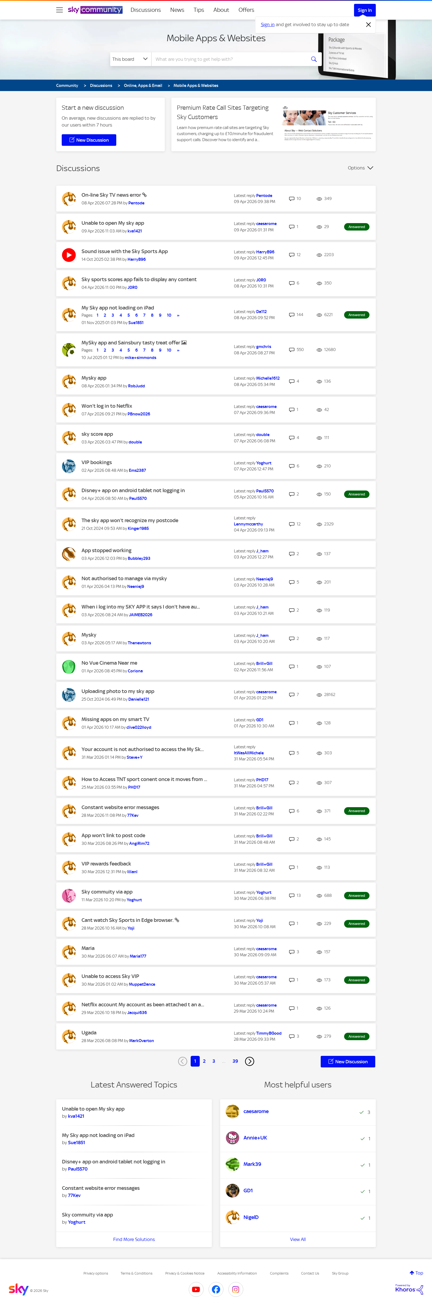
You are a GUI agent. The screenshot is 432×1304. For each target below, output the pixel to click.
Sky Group (340, 1273)
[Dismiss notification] (368, 24)
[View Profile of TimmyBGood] (269, 1033)
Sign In (365, 10)
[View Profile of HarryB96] (137, 259)
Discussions (146, 10)
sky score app (97, 434)
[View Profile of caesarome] (266, 223)
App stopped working (106, 550)
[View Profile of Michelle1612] (268, 378)
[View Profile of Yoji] (131, 928)
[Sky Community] (95, 10)
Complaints (279, 1273)
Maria (88, 948)
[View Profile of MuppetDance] (142, 984)
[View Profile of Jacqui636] (137, 1012)
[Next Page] (249, 1061)
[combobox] (228, 59)
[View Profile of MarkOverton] (141, 1040)
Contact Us (310, 1273)
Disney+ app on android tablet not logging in (133, 490)
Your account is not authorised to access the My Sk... (143, 749)
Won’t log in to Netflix (107, 406)
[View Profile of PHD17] (134, 787)
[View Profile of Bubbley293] (139, 558)
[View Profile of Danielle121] (138, 699)
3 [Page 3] (213, 1061)
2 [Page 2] (204, 1061)
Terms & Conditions (136, 1273)
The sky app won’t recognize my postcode (130, 520)
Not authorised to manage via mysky (124, 578)
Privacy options (95, 1273)
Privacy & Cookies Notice (184, 1273)
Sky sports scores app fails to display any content (139, 279)
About (221, 10)
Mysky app (94, 378)
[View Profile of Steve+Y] (134, 757)
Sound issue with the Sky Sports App (125, 251)
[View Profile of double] (135, 442)
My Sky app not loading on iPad (118, 308)
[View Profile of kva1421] (135, 231)
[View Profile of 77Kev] (132, 815)
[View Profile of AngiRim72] (139, 843)
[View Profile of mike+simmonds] (140, 357)
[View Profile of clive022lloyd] (138, 727)
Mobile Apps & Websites (216, 37)
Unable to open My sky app (113, 223)
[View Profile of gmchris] (263, 346)
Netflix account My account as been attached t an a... (143, 1004)
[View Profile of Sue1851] (136, 322)
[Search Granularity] (130, 59)
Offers (246, 10)
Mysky (89, 635)
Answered (357, 227)
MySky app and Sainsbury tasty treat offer (131, 342)
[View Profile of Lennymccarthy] (248, 524)
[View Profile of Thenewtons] (139, 642)
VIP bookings (97, 462)
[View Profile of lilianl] (132, 871)
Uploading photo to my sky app (118, 691)
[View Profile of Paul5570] (138, 498)
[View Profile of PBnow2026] (139, 414)
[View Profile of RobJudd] (136, 385)
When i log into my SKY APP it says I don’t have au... (141, 607)
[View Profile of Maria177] (138, 956)
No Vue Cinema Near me (109, 663)
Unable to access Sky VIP (110, 976)
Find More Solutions (134, 1239)
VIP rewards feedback (106, 864)
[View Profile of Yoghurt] (263, 463)
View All (298, 1239)
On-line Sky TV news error (112, 195)
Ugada (89, 1032)
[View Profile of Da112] (261, 311)
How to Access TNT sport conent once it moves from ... (144, 779)
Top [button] (419, 1273)
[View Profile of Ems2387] (137, 470)
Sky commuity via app (107, 892)
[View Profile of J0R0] (132, 287)
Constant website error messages (120, 807)
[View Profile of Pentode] (136, 203)
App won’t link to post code (113, 835)
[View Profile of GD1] (259, 719)
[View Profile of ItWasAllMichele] (249, 752)
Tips (199, 10)
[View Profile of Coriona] (135, 671)
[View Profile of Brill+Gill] (264, 663)
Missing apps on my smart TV (115, 719)
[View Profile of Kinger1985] (138, 528)
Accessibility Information (237, 1273)
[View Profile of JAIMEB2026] (140, 614)
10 (169, 315)
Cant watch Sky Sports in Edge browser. (128, 920)
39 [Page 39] (235, 1061)
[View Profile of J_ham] (262, 551)
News (177, 10)
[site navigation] (59, 9)
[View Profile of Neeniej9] (135, 586)
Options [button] (356, 168)
